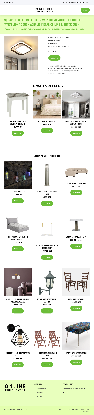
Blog (54, 409)
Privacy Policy (84, 409)
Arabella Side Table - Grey (76, 237)
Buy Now (54, 58)
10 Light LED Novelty (17, 191)
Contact (60, 409)
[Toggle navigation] (6, 10)
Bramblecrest (41, 389)
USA (66, 2)
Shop (85, 10)
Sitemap (86, 412)
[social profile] (13, 2)
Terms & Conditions (71, 409)
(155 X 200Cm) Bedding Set (47, 121)
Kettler (39, 396)
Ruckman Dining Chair (76, 299)
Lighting (67, 37)
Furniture (60, 37)
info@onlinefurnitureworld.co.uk (78, 2)
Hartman (40, 393)
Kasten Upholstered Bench (76, 353)
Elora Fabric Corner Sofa (76, 183)
